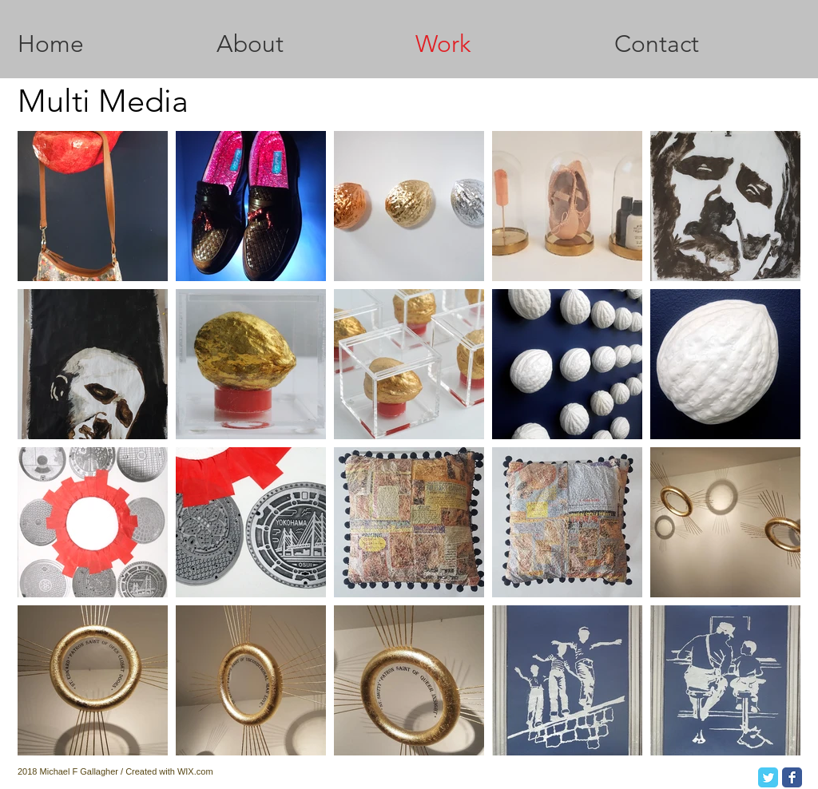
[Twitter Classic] (768, 777)
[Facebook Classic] (792, 777)
